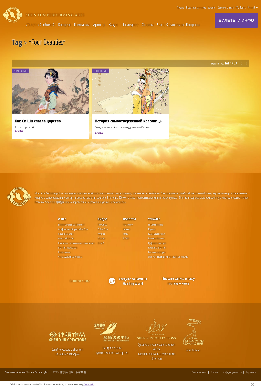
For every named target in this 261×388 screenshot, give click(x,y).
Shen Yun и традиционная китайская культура (168, 256)
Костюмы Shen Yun (156, 238)
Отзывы (148, 24)
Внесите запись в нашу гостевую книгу (179, 281)
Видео (113, 24)
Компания (82, 24)
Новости (129, 219)
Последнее (130, 24)
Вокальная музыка (156, 234)
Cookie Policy (88, 384)
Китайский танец (155, 224)
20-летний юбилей (40, 24)
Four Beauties (47, 43)
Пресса (180, 7)
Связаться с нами (226, 7)
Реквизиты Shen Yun (157, 247)
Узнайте (211, 7)
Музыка (151, 229)
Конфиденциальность (232, 372)
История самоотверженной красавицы (129, 121)
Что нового (128, 224)
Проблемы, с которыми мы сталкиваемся (76, 243)
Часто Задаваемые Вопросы (178, 24)
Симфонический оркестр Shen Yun (73, 229)
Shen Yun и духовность (67, 247)
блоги (125, 234)
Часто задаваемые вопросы (70, 256)
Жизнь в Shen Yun (66, 234)
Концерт (64, 24)
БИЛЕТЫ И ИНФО (236, 20)
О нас (62, 219)
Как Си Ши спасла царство (38, 121)
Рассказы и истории (157, 252)
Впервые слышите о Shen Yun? (71, 224)
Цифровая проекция (157, 243)
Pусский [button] (253, 7)
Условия (214, 372)
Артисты (99, 24)
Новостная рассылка (196, 7)
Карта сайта (251, 372)
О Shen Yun (103, 229)
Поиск (241, 7)
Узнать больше (21, 71)
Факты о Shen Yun (66, 238)
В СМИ (101, 243)
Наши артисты (64, 252)
